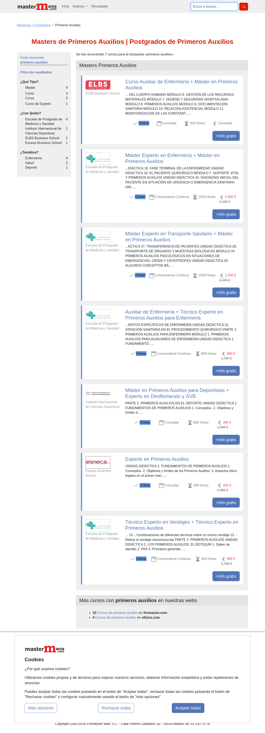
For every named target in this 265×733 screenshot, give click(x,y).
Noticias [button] (79, 6)
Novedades (99, 6)
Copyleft (164, 664)
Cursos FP (126, 653)
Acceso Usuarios (91, 664)
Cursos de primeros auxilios (117, 612)
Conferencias (128, 661)
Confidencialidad (170, 648)
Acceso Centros (91, 672)
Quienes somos (90, 648)
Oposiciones (128, 682)
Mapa (83, 640)
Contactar (165, 640)
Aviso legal (166, 656)
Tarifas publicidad (92, 656)
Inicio (65, 6)
